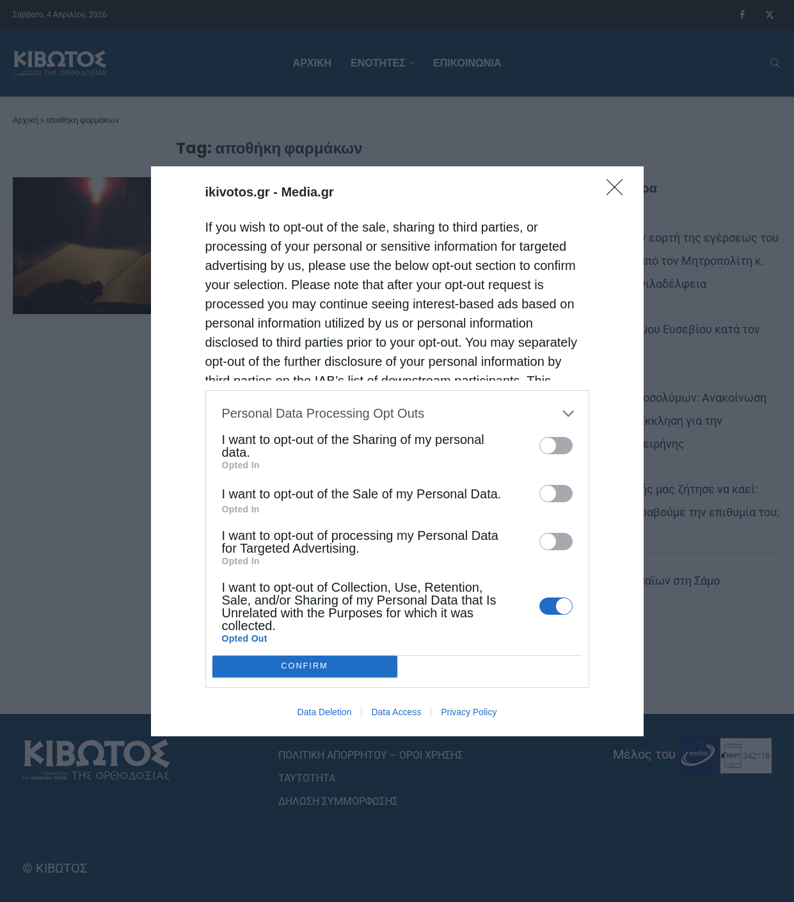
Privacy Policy (468, 712)
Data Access (396, 712)
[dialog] (397, 451)
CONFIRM (305, 666)
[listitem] (397, 413)
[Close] (619, 191)
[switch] (556, 445)
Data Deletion (325, 712)
